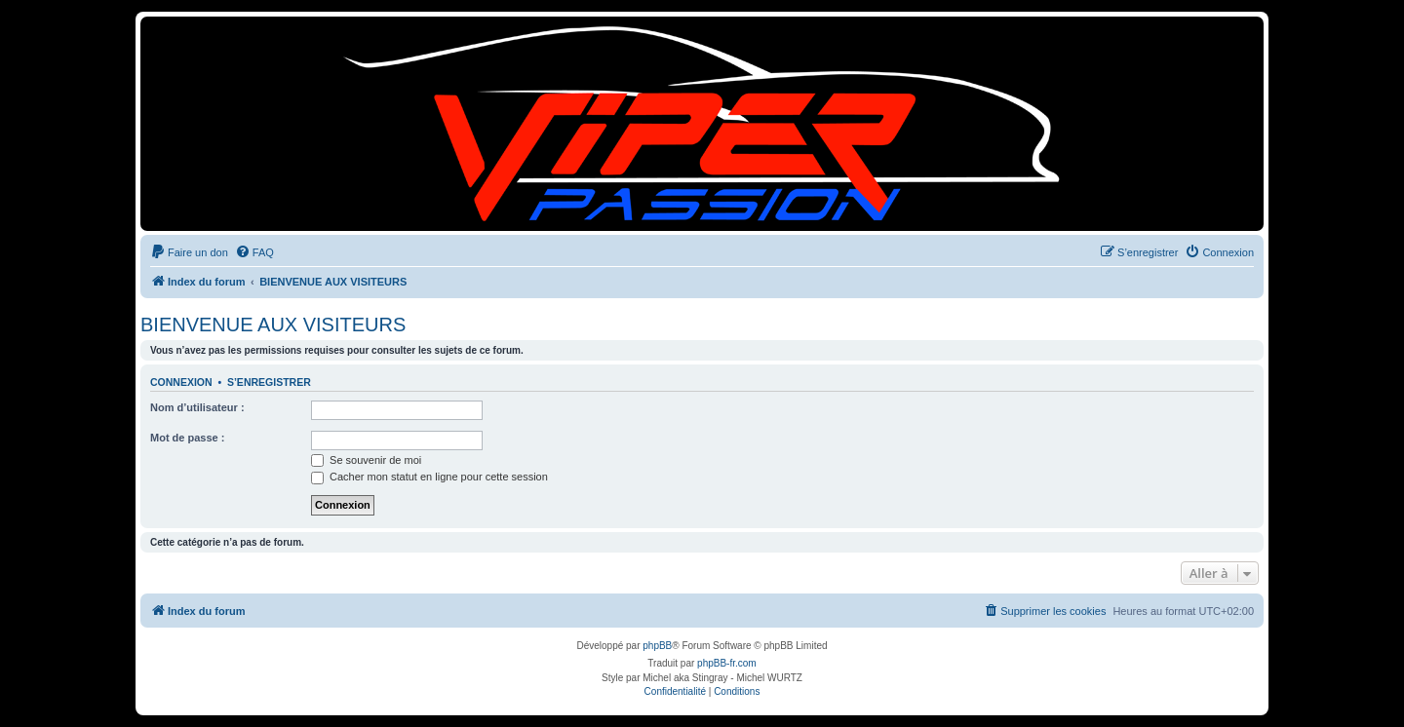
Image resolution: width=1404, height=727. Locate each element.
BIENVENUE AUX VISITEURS (273, 324)
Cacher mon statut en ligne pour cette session (429, 476)
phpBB (657, 645)
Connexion (181, 382)
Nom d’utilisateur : (197, 407)
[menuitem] (189, 252)
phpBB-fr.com (727, 663)
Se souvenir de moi (366, 460)
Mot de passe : (187, 437)
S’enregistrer (269, 382)
